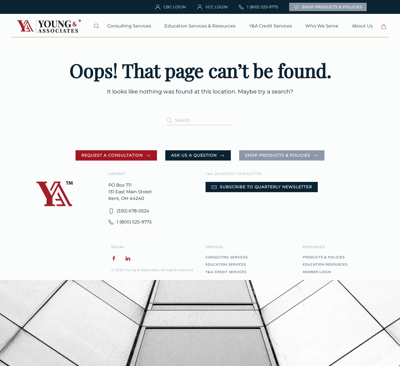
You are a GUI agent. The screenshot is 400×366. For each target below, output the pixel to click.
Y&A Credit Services (270, 26)
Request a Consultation (116, 155)
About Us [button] (362, 26)
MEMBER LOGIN (317, 272)
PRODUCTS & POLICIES (324, 257)
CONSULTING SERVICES (227, 257)
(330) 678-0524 (128, 211)
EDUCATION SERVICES (226, 264)
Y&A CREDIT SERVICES (226, 272)
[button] (96, 26)
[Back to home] (49, 26)
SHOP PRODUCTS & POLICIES (328, 7)
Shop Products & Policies (282, 155)
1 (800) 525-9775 (258, 7)
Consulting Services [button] (129, 26)
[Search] (200, 120)
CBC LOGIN (170, 7)
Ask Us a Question (198, 155)
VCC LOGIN (212, 7)
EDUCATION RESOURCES (325, 264)
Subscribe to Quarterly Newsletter (261, 187)
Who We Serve (321, 26)
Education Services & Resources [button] (200, 26)
